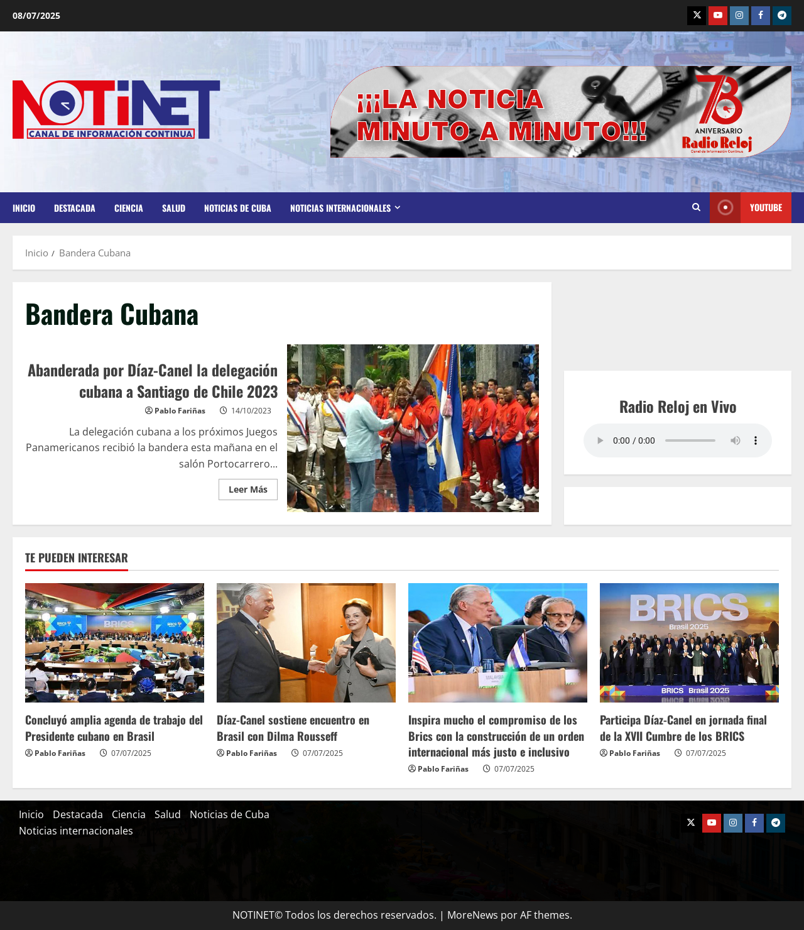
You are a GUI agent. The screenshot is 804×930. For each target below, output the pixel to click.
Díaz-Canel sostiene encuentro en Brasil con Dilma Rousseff (293, 727)
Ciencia (128, 207)
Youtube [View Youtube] (746, 207)
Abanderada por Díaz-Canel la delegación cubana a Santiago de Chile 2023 (413, 428)
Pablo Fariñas (180, 410)
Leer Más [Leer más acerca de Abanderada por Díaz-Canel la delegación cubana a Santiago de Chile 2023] (253, 487)
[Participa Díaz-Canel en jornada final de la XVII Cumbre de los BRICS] (689, 643)
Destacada (74, 207)
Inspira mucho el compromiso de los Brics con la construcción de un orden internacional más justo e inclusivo (496, 735)
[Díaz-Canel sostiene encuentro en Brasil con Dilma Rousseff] (306, 643)
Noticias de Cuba (237, 207)
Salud (173, 207)
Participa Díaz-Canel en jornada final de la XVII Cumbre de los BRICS (683, 727)
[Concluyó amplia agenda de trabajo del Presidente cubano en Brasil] (114, 643)
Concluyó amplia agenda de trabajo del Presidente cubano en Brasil (114, 727)
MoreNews (472, 915)
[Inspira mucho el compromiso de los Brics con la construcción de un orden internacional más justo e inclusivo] (497, 643)
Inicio (24, 207)
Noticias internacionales (340, 207)
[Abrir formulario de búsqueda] (696, 207)
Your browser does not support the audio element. (678, 440)
